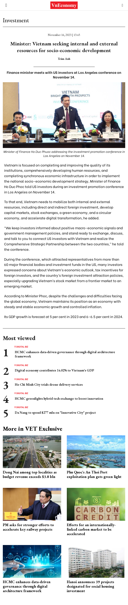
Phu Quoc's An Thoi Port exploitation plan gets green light (94, 474)
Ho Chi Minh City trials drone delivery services (49, 384)
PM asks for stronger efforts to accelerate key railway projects (28, 527)
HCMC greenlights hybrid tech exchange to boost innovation (59, 398)
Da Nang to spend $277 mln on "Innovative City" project (55, 412)
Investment (16, 20)
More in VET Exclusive (32, 429)
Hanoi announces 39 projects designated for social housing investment (90, 586)
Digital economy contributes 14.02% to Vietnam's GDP (54, 370)
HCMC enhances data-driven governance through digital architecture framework (27, 586)
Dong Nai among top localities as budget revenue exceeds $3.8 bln (30, 474)
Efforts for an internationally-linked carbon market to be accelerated (91, 529)
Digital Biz (22, 346)
